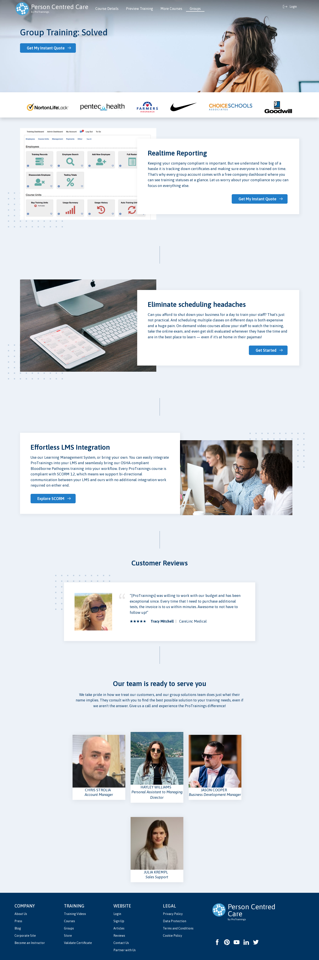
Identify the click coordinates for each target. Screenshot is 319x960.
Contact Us (121, 943)
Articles (118, 928)
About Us (21, 914)
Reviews (119, 935)
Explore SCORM (50, 498)
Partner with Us (124, 950)
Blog (18, 928)
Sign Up (118, 921)
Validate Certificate (78, 943)
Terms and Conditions (178, 928)
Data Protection (174, 921)
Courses (69, 921)
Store (68, 935)
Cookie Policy (172, 935)
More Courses (171, 9)
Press (18, 921)
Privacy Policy (173, 914)
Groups (195, 9)
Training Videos (75, 914)
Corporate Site (25, 935)
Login (117, 914)
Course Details (106, 9)
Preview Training (139, 9)
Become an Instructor (30, 943)
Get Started (266, 350)
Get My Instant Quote (46, 48)
